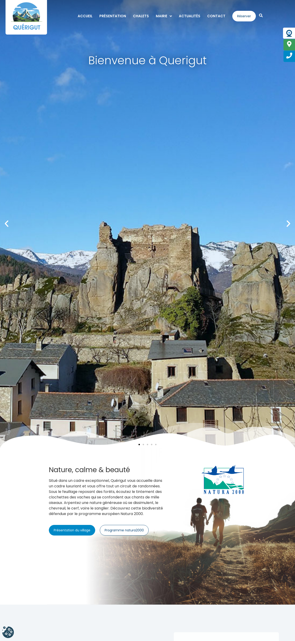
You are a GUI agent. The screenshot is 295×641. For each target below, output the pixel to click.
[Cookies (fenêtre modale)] (8, 633)
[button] (6, 224)
